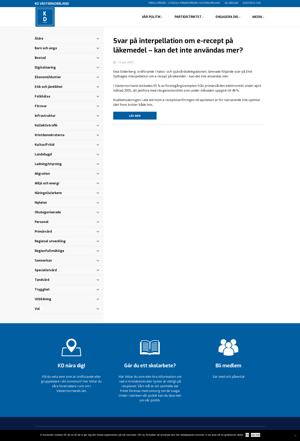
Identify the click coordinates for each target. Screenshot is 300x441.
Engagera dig (227, 17)
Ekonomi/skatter (48, 77)
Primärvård (43, 232)
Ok (247, 434)
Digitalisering (45, 68)
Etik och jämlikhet (49, 87)
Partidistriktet (188, 17)
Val (37, 309)
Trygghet (42, 290)
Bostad (40, 58)
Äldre (39, 39)
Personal (42, 222)
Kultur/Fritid (44, 145)
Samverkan (43, 261)
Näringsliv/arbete (48, 193)
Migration (42, 174)
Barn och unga (46, 48)
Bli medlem (231, 3)
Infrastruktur (45, 116)
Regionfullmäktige (49, 251)
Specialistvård (46, 270)
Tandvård (42, 280)
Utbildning (43, 299)
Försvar (41, 106)
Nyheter (41, 203)
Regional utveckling (50, 241)
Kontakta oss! (252, 3)
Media (257, 17)
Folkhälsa (42, 97)
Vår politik (151, 17)
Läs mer (135, 116)
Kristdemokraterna (49, 135)
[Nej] (295, 435)
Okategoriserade (48, 212)
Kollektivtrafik (46, 125)
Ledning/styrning (48, 164)
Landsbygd (43, 154)
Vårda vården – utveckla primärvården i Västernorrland (184, 3)
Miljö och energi (47, 183)
